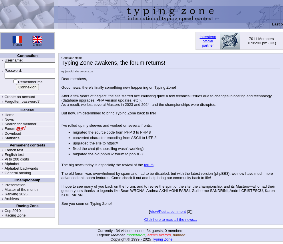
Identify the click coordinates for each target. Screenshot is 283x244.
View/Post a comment (168, 211)
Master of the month (21, 189)
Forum (10, 128)
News (9, 119)
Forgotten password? (22, 101)
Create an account (20, 97)
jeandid (69, 71)
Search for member (20, 124)
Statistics (12, 138)
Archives (12, 199)
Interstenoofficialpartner (208, 41)
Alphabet (12, 164)
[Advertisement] (125, 40)
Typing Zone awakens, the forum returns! (113, 62)
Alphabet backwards (21, 168)
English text (14, 154)
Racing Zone (15, 215)
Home (10, 115)
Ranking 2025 (16, 194)
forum (149, 165)
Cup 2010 (13, 211)
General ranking (18, 173)
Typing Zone (162, 239)
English (37, 44)
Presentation (15, 185)
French (17, 44)
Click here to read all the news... (170, 219)
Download (13, 133)
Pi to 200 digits (17, 159)
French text (14, 150)
